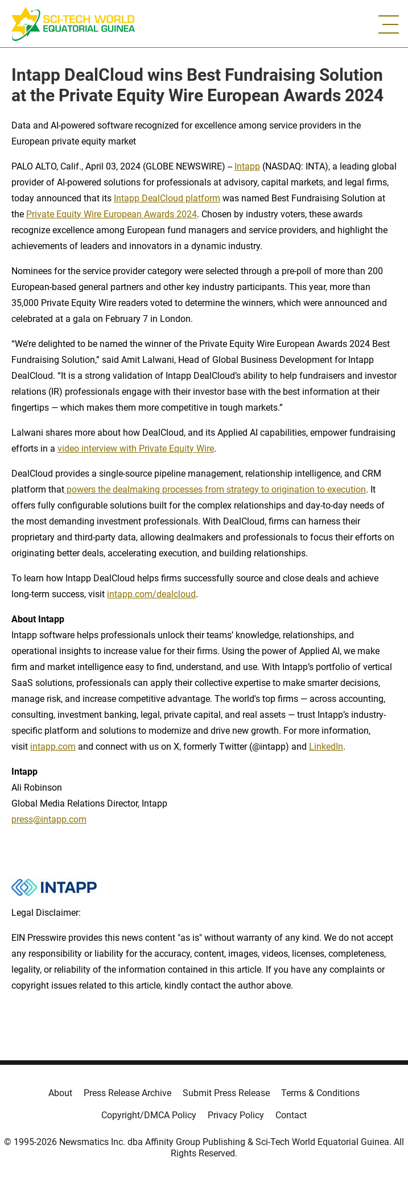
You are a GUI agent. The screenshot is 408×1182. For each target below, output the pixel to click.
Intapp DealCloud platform (167, 198)
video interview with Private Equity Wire (135, 448)
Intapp (247, 166)
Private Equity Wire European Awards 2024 (111, 214)
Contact (291, 1115)
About (60, 1093)
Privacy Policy (236, 1115)
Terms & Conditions (320, 1093)
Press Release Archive (127, 1093)
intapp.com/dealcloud (151, 594)
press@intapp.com (48, 819)
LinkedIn (326, 746)
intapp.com (53, 746)
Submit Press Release (226, 1093)
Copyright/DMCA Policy (148, 1115)
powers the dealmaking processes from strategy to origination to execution (215, 489)
